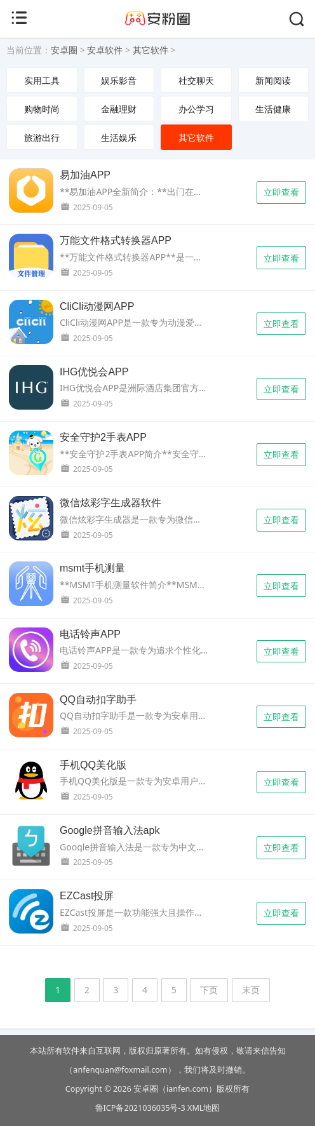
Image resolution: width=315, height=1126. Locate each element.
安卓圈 (64, 50)
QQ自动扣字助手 (98, 699)
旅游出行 (42, 137)
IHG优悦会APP (94, 371)
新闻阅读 (273, 80)
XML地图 (203, 1108)
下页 (209, 990)
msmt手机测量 (92, 568)
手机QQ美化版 (93, 765)
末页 (251, 990)
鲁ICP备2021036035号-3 (140, 1108)
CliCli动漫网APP (97, 306)
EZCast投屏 (87, 895)
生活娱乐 (119, 137)
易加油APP (85, 175)
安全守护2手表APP (103, 437)
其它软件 (150, 50)
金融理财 (119, 109)
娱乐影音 (119, 80)
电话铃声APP (90, 634)
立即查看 (281, 192)
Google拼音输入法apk (109, 830)
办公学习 (196, 109)
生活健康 (273, 109)
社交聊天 (196, 80)
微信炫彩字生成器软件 (110, 502)
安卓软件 (105, 50)
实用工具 (42, 80)
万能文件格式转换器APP (115, 240)
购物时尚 (42, 109)
